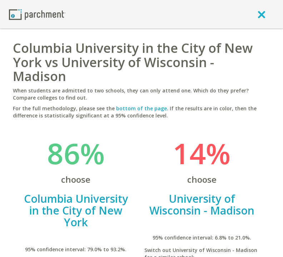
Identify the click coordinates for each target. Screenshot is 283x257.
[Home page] (37, 14)
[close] (261, 14)
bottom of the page (141, 108)
